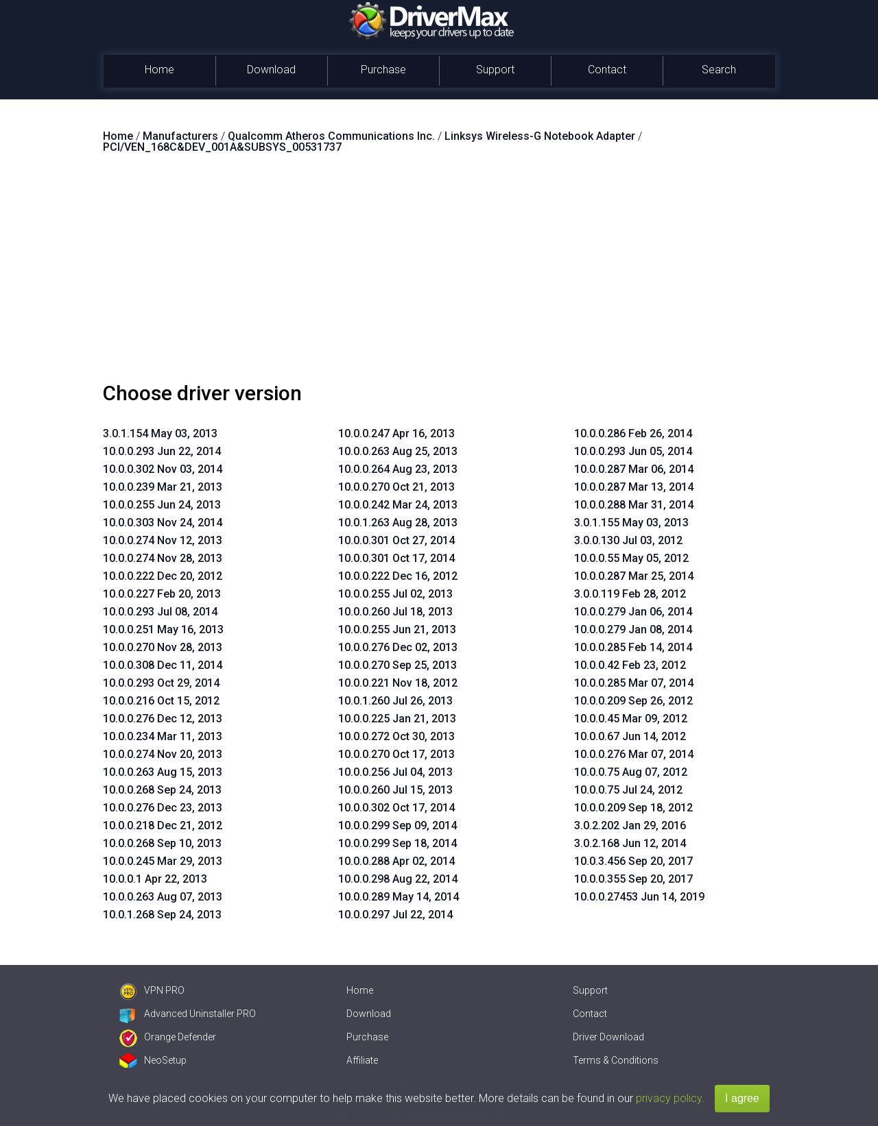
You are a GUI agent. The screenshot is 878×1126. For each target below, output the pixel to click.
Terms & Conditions (615, 1060)
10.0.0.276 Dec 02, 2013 (398, 647)
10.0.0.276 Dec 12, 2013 (162, 718)
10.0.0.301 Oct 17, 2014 (396, 558)
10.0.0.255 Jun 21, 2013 (397, 629)
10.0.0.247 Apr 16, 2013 (396, 433)
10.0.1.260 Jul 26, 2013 (395, 700)
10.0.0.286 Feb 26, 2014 (633, 433)
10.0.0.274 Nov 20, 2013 (162, 754)
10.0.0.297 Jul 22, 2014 (395, 914)
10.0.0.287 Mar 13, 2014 (633, 486)
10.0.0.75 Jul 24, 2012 (628, 789)
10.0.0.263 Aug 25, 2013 (398, 451)
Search (719, 69)
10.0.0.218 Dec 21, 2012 (162, 825)
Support (495, 69)
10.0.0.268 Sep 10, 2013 (162, 843)
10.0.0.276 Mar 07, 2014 (633, 754)
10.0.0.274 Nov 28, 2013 (162, 558)
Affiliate (362, 1060)
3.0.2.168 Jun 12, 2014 (630, 843)
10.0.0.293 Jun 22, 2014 (162, 451)
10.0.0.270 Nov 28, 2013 (162, 647)
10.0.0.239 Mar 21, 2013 (162, 486)
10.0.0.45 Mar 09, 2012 (630, 718)
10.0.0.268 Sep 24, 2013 (162, 789)
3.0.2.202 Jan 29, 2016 (630, 825)
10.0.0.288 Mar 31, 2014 (633, 504)
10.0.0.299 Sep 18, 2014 (397, 843)
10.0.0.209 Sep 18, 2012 (633, 807)
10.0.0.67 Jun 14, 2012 (630, 736)
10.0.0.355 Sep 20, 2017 (633, 878)
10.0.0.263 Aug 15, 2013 (162, 772)
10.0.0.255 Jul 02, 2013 (395, 593)
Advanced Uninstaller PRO (187, 1013)
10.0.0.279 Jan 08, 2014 (633, 629)
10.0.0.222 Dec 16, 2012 (398, 576)
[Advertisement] (439, 273)
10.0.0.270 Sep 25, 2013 (397, 665)
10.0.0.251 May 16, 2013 (163, 629)
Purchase (383, 69)
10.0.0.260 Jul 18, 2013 (395, 611)
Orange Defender (167, 1037)
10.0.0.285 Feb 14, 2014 (633, 647)
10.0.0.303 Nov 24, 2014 (162, 522)
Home (159, 69)
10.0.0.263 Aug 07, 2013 (162, 896)
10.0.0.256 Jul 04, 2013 (395, 772)
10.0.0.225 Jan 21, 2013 (397, 718)
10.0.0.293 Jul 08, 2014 (160, 611)
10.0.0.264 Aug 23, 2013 (398, 469)
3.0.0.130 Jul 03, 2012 (628, 540)
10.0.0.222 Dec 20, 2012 (162, 576)
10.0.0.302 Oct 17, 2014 (396, 807)
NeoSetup (153, 1060)
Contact (607, 69)
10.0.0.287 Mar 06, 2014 (633, 469)
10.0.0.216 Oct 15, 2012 (161, 700)
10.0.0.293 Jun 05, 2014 (633, 451)
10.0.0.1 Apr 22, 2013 (155, 878)
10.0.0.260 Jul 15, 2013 (395, 789)
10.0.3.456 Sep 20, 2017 (633, 861)
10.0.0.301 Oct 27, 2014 (396, 540)
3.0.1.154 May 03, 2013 (160, 433)
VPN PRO (152, 990)
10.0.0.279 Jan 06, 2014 (633, 611)
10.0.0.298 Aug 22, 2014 (398, 878)
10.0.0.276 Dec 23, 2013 (162, 807)
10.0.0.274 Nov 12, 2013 (162, 540)
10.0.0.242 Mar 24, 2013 (398, 504)
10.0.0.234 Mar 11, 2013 (162, 736)
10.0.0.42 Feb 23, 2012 (630, 665)
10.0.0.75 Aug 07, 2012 (630, 772)
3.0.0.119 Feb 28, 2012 (630, 593)
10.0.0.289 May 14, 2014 (398, 896)
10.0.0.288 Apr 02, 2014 (396, 861)
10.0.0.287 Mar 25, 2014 (633, 576)
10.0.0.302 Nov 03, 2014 (162, 469)
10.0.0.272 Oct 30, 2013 (396, 736)
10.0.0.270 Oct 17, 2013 (396, 754)
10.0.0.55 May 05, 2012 (631, 558)
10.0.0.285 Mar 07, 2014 (633, 682)
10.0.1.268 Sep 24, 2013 (162, 914)
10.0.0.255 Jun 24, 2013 (162, 504)
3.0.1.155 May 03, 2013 (631, 522)
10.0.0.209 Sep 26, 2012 (633, 700)
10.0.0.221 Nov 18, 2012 (398, 682)
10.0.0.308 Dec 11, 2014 (162, 665)
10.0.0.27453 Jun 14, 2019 (639, 896)
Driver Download (608, 1037)
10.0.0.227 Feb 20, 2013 (162, 593)
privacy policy (669, 1098)
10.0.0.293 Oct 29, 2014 (161, 682)
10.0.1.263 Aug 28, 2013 (398, 522)
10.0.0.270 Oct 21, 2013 (396, 486)
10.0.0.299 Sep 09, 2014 (397, 825)
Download (271, 69)
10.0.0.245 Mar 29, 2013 (162, 861)
